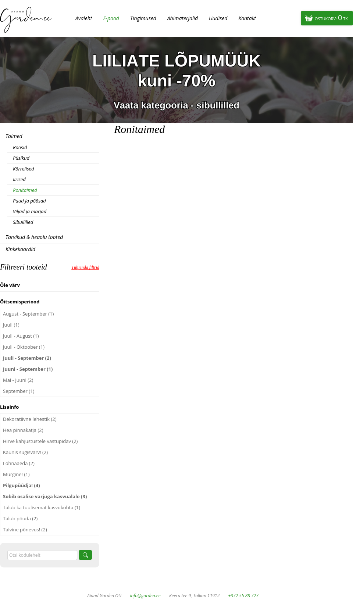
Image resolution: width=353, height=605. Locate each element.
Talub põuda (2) (20, 518)
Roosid (20, 147)
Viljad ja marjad (29, 211)
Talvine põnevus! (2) (25, 529)
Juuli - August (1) (21, 336)
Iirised (19, 179)
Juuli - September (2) (27, 358)
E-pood (111, 18)
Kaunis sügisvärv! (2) (25, 452)
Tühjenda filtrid (85, 267)
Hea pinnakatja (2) (23, 430)
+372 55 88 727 (243, 595)
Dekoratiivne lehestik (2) (30, 419)
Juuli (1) (11, 324)
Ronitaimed (25, 190)
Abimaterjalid (182, 18)
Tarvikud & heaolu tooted (34, 236)
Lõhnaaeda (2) (19, 463)
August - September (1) (28, 313)
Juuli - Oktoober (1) (23, 347)
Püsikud (21, 158)
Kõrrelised (23, 168)
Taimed (14, 136)
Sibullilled (23, 222)
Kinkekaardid (20, 249)
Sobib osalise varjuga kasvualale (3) (45, 496)
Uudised (218, 18)
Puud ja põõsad (29, 200)
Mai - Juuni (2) (18, 380)
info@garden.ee (145, 595)
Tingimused (143, 18)
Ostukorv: (331, 17)
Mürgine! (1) (16, 474)
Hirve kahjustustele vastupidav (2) (40, 441)
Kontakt (247, 18)
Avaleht (83, 18)
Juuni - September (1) (28, 369)
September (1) (18, 391)
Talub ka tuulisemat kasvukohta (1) (41, 507)
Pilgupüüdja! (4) (21, 485)
